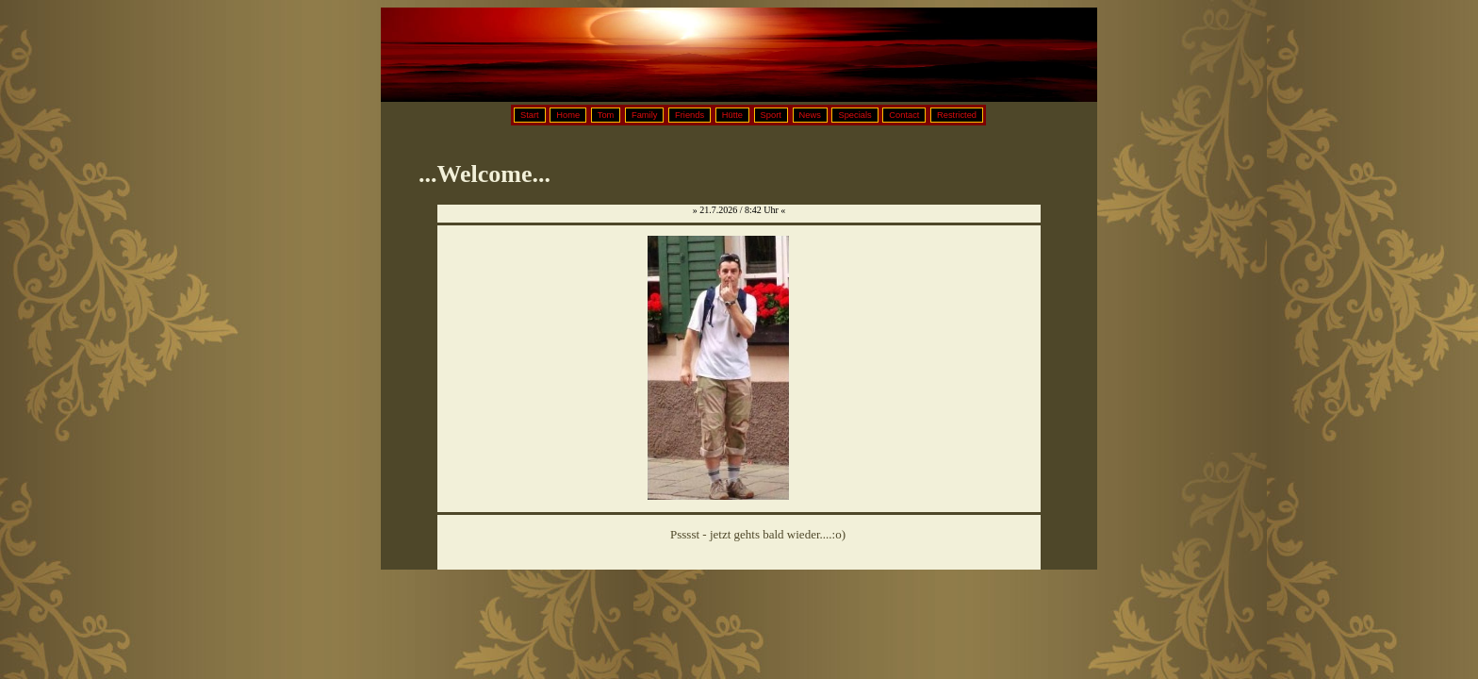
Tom (606, 115)
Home (568, 115)
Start (529, 115)
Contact (904, 115)
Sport (771, 115)
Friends (689, 115)
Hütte (732, 115)
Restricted (957, 115)
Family (644, 115)
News (810, 115)
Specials (854, 115)
